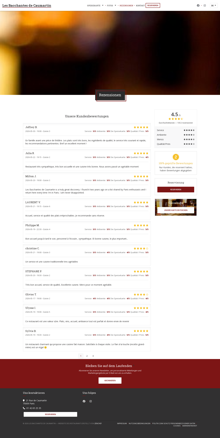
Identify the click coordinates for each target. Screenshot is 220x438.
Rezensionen (126, 5)
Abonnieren (110, 380)
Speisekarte (95, 5)
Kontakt (140, 5)
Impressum (123, 423)
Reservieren (152, 5)
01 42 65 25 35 (33, 408)
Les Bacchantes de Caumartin (26, 5)
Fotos (112, 5)
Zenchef (98, 423)
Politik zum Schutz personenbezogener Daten (174, 423)
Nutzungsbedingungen (140, 423)
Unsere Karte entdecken (175, 210)
